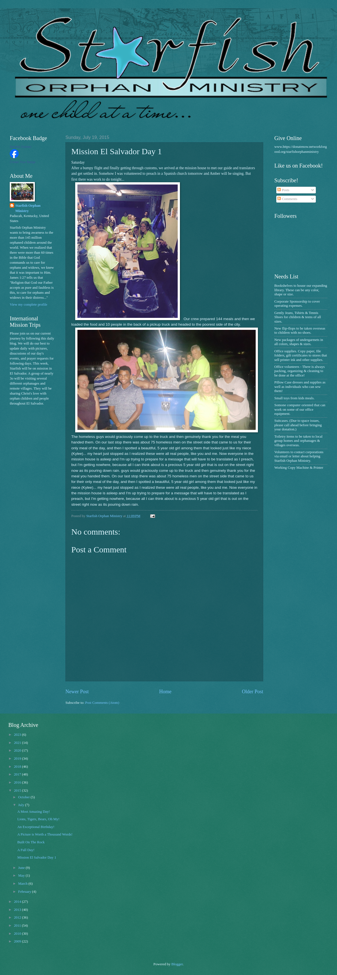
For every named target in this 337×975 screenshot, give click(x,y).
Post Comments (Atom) (102, 703)
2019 (18, 758)
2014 (18, 902)
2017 (18, 774)
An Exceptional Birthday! (35, 827)
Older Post (252, 691)
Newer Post (77, 691)
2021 (18, 743)
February (25, 892)
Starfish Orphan (20, 146)
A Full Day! (26, 850)
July (21, 805)
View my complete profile (28, 304)
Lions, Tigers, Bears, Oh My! (38, 819)
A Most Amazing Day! (33, 812)
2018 (18, 767)
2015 (18, 790)
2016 (18, 782)
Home (165, 691)
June (22, 868)
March (23, 884)
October (24, 797)
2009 (18, 941)
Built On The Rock (31, 842)
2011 (18, 925)
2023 (18, 735)
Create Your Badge (23, 162)
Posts (283, 190)
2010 (18, 934)
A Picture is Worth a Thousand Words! (44, 834)
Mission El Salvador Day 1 (36, 857)
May (22, 875)
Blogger (177, 964)
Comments (287, 199)
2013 (18, 910)
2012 (18, 917)
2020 (18, 750)
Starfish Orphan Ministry (28, 208)
